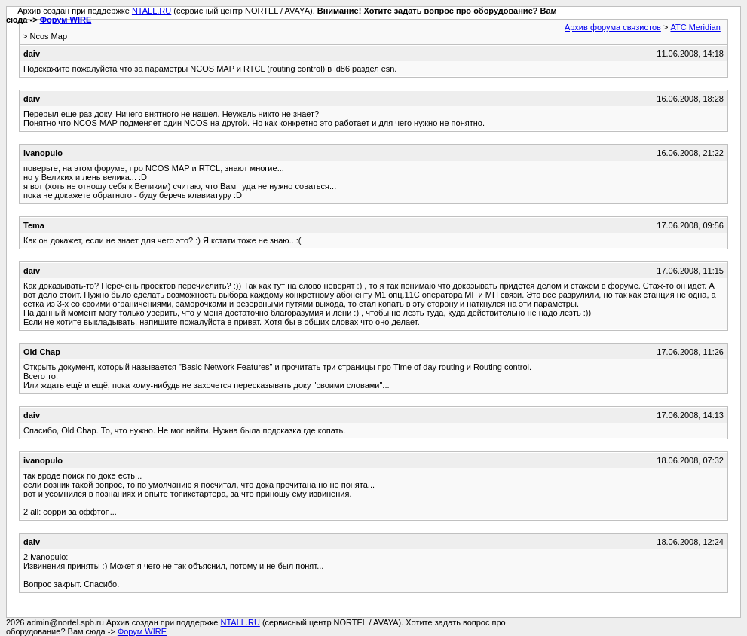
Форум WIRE (66, 19)
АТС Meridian (695, 27)
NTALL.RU (151, 10)
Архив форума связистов (613, 27)
